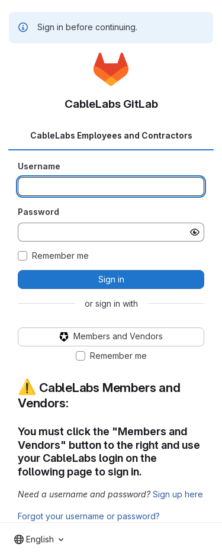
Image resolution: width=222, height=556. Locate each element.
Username (39, 166)
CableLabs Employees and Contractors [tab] (111, 135)
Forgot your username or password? (89, 516)
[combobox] (39, 539)
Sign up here (178, 494)
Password (38, 212)
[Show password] (194, 232)
